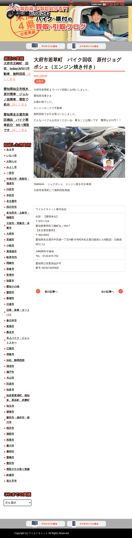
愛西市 (10, 292)
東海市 (10, 326)
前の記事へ (51, 291)
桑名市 (10, 332)
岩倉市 (10, 268)
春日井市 (11, 320)
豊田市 (10, 463)
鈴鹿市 (10, 475)
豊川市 (10, 445)
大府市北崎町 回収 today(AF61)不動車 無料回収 (17, 69)
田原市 (10, 383)
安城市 (10, 239)
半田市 (10, 195)
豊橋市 (10, 457)
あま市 (10, 149)
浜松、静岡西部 (15, 360)
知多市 (10, 389)
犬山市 (10, 377)
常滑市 (10, 274)
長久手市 (11, 480)
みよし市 (11, 167)
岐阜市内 (11, 257)
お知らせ (11, 161)
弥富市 (10, 280)
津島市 (10, 354)
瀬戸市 (10, 372)
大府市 (39, 81)
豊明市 (10, 451)
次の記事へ (107, 291)
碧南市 (10, 411)
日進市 (10, 304)
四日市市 (11, 207)
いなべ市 (11, 155)
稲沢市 (10, 428)
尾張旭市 (11, 251)
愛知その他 (12, 286)
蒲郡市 (10, 433)
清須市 (10, 366)
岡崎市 (10, 263)
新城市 (10, 298)
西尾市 (10, 439)
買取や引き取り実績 (18, 469)
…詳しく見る (18, 104)
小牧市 (10, 245)
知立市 (10, 405)
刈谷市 (10, 189)
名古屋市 (11, 201)
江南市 (10, 348)
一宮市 (10, 173)
